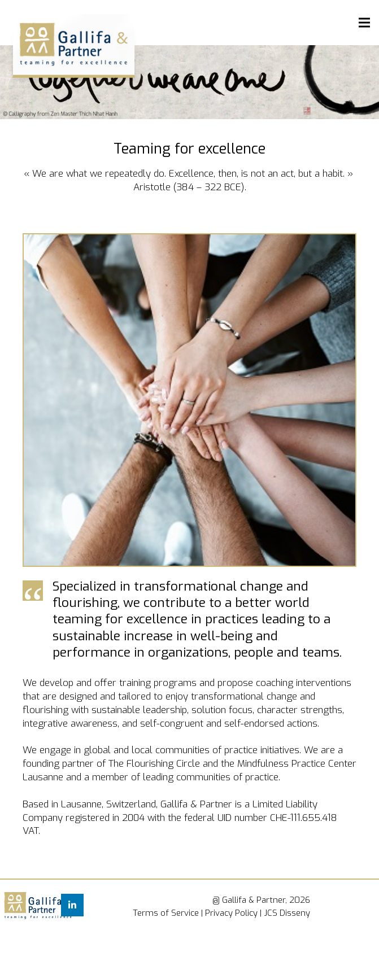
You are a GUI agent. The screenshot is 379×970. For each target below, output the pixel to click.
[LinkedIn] (72, 905)
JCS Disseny (287, 913)
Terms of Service (166, 913)
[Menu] (364, 22)
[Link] (17, 907)
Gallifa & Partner (253, 900)
